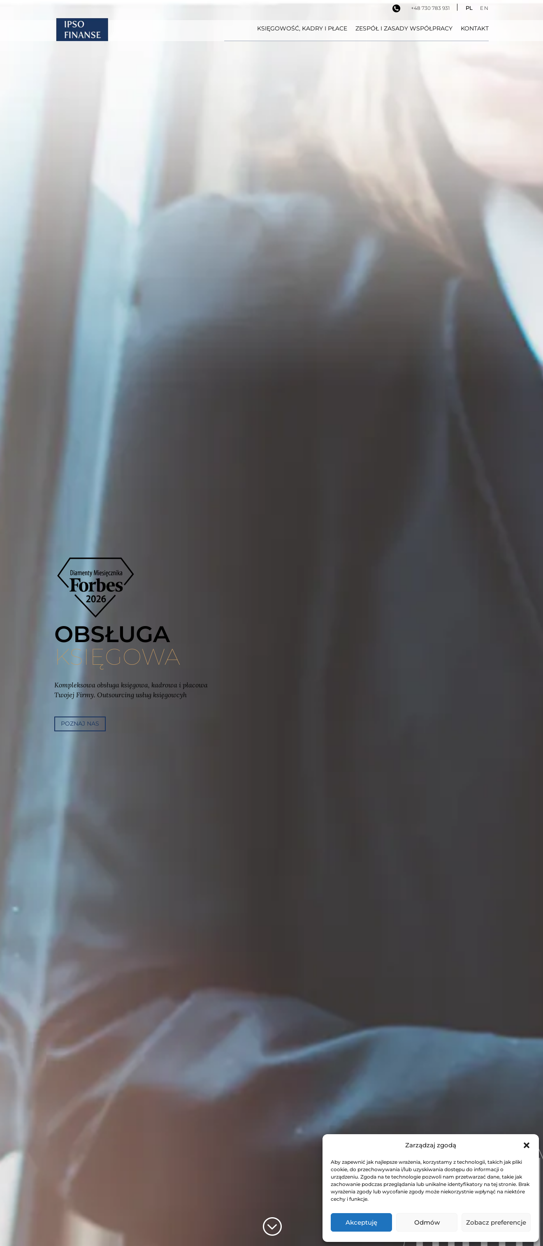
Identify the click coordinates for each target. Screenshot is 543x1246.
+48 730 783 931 (430, 8)
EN (484, 8)
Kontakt (475, 28)
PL (469, 8)
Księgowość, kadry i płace (302, 28)
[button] (526, 1145)
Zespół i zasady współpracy (403, 28)
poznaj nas (80, 723)
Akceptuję (361, 1222)
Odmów (427, 1222)
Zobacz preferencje (496, 1222)
